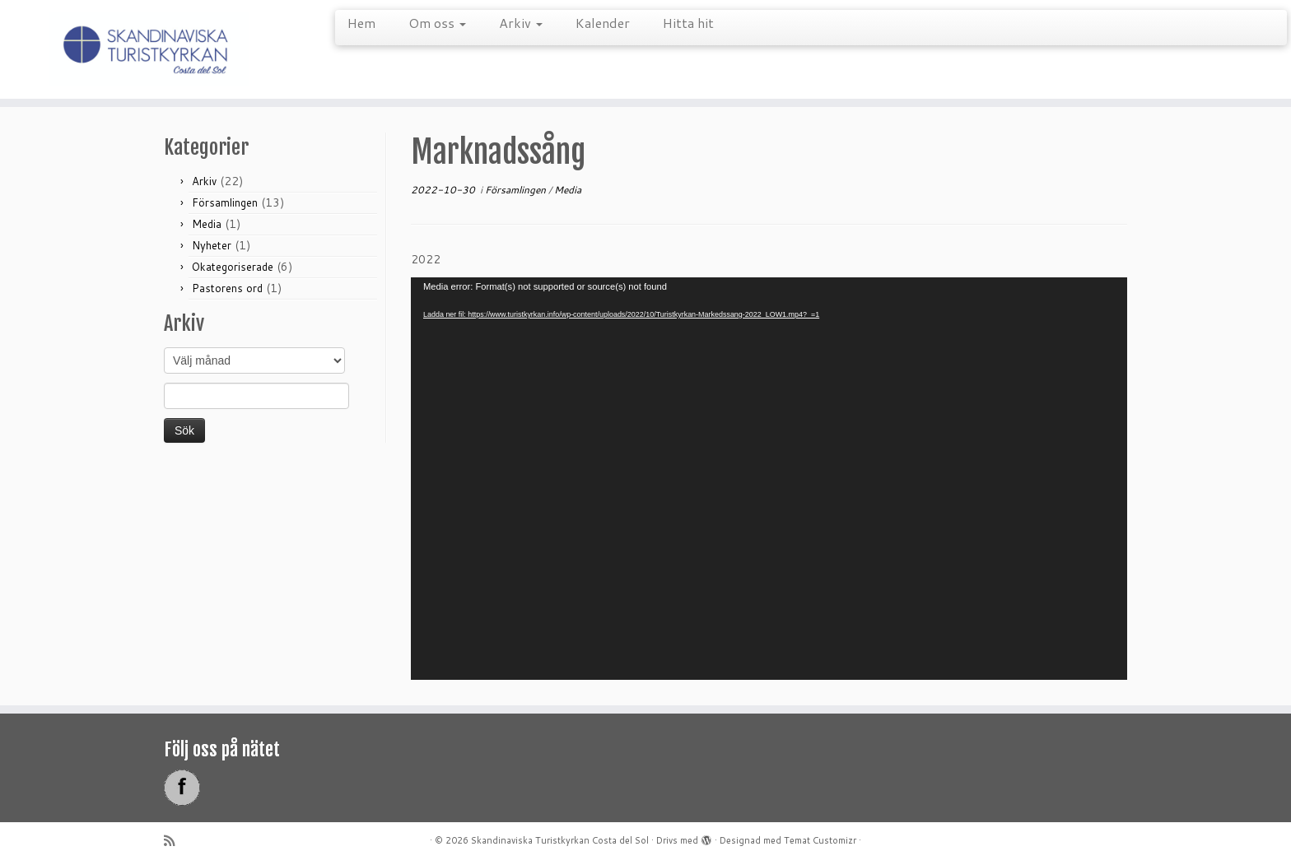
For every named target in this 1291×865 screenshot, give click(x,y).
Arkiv (521, 22)
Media (206, 223)
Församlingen (225, 202)
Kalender (603, 22)
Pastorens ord (227, 288)
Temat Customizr (820, 840)
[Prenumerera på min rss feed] (174, 840)
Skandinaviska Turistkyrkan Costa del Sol (560, 840)
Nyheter (211, 245)
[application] (769, 478)
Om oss (437, 22)
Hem (361, 22)
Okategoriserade (232, 266)
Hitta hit (688, 22)
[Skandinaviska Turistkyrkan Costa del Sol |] (149, 49)
